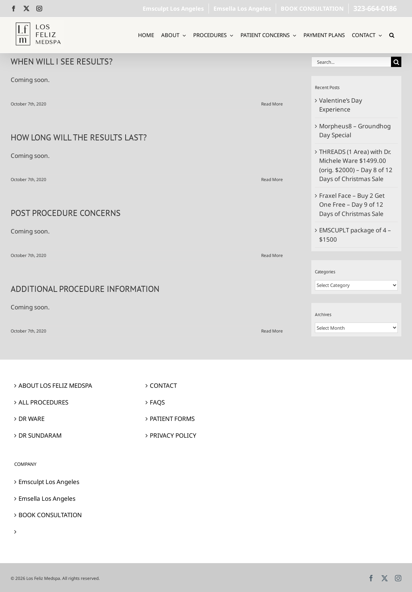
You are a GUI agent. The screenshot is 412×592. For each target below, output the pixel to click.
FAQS (157, 402)
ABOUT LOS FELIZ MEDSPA (55, 385)
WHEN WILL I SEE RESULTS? (61, 61)
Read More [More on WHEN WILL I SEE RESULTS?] (272, 104)
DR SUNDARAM (40, 435)
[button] (391, 35)
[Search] (396, 62)
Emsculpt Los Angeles (49, 482)
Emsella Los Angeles (47, 498)
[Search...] (351, 62)
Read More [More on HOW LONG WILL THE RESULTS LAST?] (272, 179)
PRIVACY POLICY (173, 435)
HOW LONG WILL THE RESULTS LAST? (79, 137)
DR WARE (31, 419)
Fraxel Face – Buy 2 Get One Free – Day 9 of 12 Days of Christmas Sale (352, 204)
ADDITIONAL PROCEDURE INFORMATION (85, 288)
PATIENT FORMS (172, 419)
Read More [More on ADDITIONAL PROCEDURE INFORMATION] (272, 331)
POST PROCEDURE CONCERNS (66, 212)
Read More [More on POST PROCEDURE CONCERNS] (272, 255)
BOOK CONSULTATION (50, 515)
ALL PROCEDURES (43, 402)
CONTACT (163, 385)
